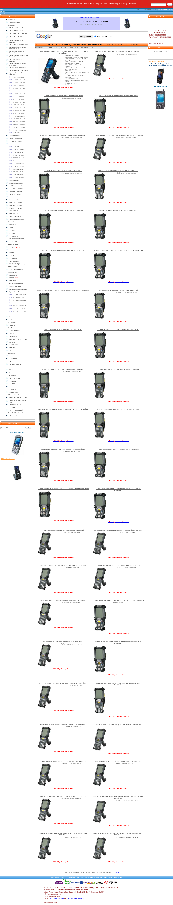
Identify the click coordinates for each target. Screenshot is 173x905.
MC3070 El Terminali (17, 108)
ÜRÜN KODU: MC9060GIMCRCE (71, 799)
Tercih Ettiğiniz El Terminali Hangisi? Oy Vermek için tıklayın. (160, 50)
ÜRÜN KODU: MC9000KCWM (126, 173)
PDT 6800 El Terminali (17, 127)
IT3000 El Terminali (16, 166)
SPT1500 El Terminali (17, 133)
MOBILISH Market (41, 48)
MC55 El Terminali (16, 96)
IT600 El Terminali (16, 152)
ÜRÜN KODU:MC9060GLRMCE (126, 567)
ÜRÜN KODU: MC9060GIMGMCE (71, 644)
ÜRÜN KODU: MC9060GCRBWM (71, 837)
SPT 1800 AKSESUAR (17, 311)
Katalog (2, 13)
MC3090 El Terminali (17, 80)
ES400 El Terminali (16, 85)
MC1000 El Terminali (17, 119)
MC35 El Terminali (16, 77)
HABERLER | (114, 4)
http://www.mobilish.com (76, 898)
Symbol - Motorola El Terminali (68, 48)
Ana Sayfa (2, 10)
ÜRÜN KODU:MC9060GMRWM (71, 603)
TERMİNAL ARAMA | (91, 4)
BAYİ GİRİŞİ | (124, 4)
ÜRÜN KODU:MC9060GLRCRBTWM (126, 837)
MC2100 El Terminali (17, 82)
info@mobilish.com (57, 898)
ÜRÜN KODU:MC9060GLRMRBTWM (126, 800)
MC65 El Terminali (16, 91)
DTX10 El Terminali (16, 163)
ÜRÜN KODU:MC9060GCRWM (71, 763)
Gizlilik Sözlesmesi (50, 902)
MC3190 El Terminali (17, 94)
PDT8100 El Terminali (17, 124)
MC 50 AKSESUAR (16, 297)
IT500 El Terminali (16, 169)
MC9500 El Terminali (17, 88)
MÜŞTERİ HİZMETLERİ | (75, 4)
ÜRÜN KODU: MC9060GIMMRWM (126, 54)
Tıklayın (116, 872)
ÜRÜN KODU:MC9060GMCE (71, 532)
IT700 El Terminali (16, 174)
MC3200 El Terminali (17, 102)
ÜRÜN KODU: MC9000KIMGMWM (71, 173)
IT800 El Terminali (16, 147)
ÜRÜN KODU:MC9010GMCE (126, 532)
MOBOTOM (133, 4)
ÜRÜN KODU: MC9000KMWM (71, 98)
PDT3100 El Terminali (17, 121)
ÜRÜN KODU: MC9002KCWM (71, 451)
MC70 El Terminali (16, 105)
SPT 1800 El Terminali (17, 130)
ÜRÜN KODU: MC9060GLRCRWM (126, 138)
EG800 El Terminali (16, 158)
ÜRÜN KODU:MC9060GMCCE (71, 727)
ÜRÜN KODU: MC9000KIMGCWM (126, 292)
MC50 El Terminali (16, 113)
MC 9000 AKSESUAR (17, 300)
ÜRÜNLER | (104, 4)
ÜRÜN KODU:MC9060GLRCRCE (126, 763)
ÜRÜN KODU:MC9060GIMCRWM (71, 138)
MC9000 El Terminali (17, 110)
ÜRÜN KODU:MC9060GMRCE (71, 567)
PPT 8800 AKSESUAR (17, 303)
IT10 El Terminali (16, 172)
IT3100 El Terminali (16, 149)
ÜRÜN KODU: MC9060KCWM (71, 372)
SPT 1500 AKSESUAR (17, 308)
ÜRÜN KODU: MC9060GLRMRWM (71, 685)
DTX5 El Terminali (16, 161)
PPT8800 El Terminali (17, 116)
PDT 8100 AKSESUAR (17, 306)
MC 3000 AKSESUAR (17, 294)
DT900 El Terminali (16, 155)
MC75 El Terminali (16, 99)
